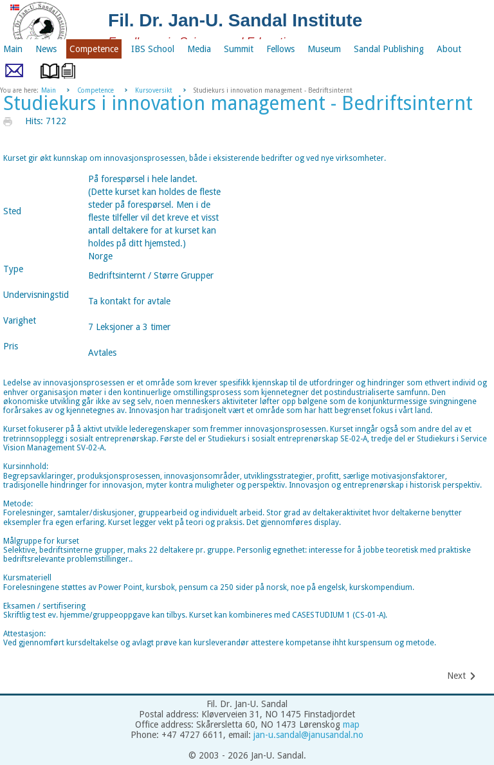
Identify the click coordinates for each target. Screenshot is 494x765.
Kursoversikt (153, 90)
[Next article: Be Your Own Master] (462, 676)
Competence (95, 90)
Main (48, 90)
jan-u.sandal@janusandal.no (308, 735)
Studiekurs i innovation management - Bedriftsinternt (238, 103)
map (351, 724)
